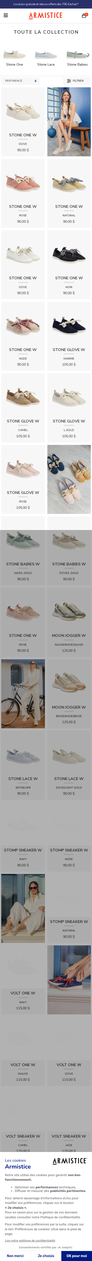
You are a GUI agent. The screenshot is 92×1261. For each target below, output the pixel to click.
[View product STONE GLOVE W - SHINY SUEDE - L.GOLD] (69, 394)
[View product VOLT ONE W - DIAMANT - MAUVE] (23, 949)
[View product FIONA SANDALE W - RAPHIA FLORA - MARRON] (69, 1103)
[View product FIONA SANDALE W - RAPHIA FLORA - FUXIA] (69, 1026)
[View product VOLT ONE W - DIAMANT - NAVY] (23, 897)
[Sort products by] (20, 81)
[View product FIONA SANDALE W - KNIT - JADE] (69, 1142)
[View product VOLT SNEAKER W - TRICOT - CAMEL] (23, 988)
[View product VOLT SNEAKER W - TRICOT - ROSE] (23, 1026)
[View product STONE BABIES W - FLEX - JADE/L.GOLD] (23, 537)
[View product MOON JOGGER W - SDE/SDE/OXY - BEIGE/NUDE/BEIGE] (69, 680)
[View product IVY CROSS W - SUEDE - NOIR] (69, 1065)
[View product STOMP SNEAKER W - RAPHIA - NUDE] (69, 807)
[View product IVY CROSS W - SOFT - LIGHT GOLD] (23, 1065)
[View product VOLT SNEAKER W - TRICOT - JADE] (69, 988)
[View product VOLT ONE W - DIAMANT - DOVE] (69, 949)
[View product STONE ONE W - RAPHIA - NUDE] (23, 323)
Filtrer (75, 81)
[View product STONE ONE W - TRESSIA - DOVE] (23, 108)
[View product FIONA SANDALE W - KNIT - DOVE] (23, 1103)
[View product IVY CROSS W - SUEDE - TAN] (23, 1142)
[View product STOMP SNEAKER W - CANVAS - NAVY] (23, 807)
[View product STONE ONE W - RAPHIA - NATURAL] (69, 180)
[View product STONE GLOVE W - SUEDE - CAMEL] (23, 394)
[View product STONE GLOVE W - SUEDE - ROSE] (23, 466)
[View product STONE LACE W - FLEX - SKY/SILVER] (23, 752)
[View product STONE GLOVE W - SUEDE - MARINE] (69, 323)
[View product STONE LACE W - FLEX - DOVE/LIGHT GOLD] (69, 752)
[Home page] (46, 15)
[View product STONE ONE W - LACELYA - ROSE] (23, 609)
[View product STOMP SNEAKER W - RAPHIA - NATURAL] (69, 845)
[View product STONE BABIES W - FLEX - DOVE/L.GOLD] (69, 537)
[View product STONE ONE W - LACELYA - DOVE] (23, 251)
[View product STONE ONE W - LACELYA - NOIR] (69, 251)
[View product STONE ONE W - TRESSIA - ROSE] (23, 180)
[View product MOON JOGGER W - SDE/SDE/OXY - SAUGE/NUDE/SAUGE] (69, 609)
